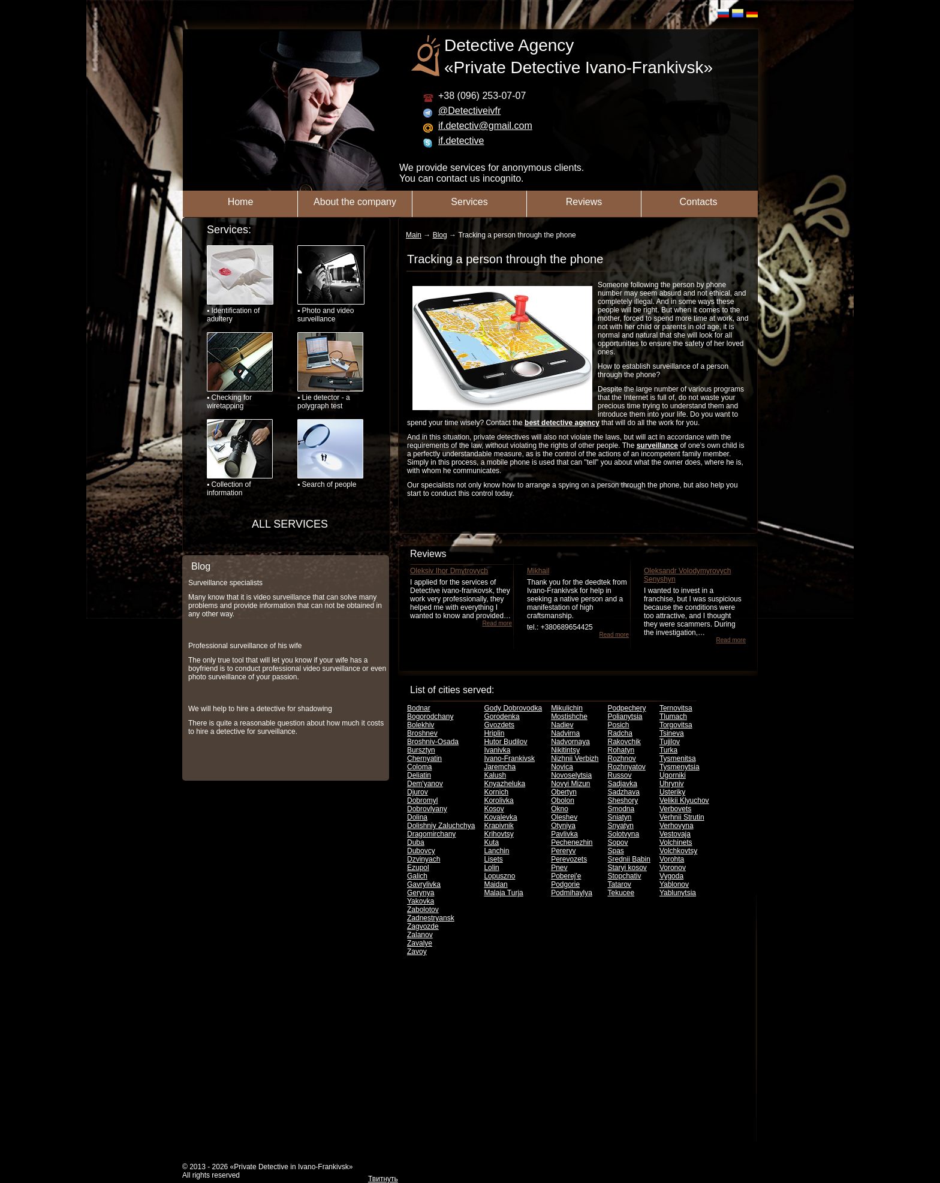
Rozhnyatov (627, 767)
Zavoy (417, 951)
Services (469, 202)
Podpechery (627, 708)
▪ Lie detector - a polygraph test (330, 371)
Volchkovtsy (678, 851)
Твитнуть (383, 1179)
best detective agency (562, 423)
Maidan (495, 884)
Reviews (584, 202)
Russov (620, 775)
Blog (200, 566)
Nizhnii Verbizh (574, 758)
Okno (559, 809)
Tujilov (669, 742)
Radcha (620, 733)
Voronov (672, 867)
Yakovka (420, 901)
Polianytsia (625, 716)
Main (413, 235)
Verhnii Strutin (681, 817)
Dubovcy (421, 851)
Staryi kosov (627, 867)
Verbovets (675, 809)
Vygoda (671, 876)
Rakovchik (624, 742)
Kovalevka (500, 817)
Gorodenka (501, 716)
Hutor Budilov (505, 742)
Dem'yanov (425, 783)
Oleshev (564, 817)
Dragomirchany (431, 834)
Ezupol (418, 867)
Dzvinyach (423, 859)
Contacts (698, 202)
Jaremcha (500, 767)
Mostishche (569, 716)
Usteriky (672, 792)
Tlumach (673, 716)
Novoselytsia (571, 775)
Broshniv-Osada (433, 742)
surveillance (657, 445)
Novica (562, 767)
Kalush (495, 775)
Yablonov (674, 884)
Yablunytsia (677, 893)
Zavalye (419, 943)
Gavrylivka (424, 884)
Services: (229, 230)
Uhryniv (671, 783)
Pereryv (563, 851)
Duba (415, 842)
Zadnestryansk (430, 918)
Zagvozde (423, 926)
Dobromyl (422, 800)
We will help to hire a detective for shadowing (260, 709)
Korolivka (498, 800)
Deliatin (419, 775)
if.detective (461, 141)
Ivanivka (497, 750)
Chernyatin (424, 758)
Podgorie (565, 884)
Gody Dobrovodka (513, 708)
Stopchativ (624, 876)
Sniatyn (620, 817)
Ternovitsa (675, 708)
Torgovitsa (675, 725)
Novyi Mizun (570, 783)
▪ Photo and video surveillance (330, 284)
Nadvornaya (570, 742)
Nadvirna (565, 733)
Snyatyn (621, 825)
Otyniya (563, 825)
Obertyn (564, 792)
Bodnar (418, 708)
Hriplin (494, 733)
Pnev (559, 867)
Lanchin (496, 851)
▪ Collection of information (240, 458)
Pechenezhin (571, 842)
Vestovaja (675, 834)
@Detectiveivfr (469, 111)
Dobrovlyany (427, 809)
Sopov (618, 842)
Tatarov (619, 884)
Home (241, 202)
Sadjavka (622, 783)
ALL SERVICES (290, 524)
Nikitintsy (565, 750)
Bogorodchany (430, 716)
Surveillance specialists (225, 583)
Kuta (491, 842)
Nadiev (562, 725)
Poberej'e (566, 876)
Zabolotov (423, 909)
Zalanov (420, 935)
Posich (618, 725)
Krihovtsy (498, 834)
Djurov (417, 792)
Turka (668, 750)
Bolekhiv (420, 725)
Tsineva (671, 733)
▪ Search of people (330, 454)
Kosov (494, 809)
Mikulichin (567, 708)
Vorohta (671, 859)
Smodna (621, 809)
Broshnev (422, 733)
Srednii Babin (629, 859)
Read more (497, 623)
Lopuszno (499, 876)
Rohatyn (621, 750)
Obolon (562, 800)
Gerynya (420, 893)
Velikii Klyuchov (684, 800)
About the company (355, 202)
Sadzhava (624, 792)
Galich (417, 876)
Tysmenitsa (677, 758)
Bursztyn (421, 750)
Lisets (493, 859)
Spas (616, 851)
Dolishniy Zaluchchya (441, 825)
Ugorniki (672, 775)
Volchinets (675, 842)
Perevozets (569, 859)
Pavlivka (564, 834)
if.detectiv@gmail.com (485, 126)
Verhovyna (676, 825)
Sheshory (623, 800)
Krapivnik (498, 825)
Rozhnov (622, 758)
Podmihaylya (571, 893)
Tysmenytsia (679, 767)
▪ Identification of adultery (240, 284)
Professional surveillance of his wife (245, 646)
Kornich (496, 792)
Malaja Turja (503, 893)
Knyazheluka (504, 783)
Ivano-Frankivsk (509, 758)
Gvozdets (499, 725)
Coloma (419, 767)
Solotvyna (624, 834)
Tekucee (621, 893)
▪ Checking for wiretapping (240, 371)
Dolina (417, 817)
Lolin (491, 867)
